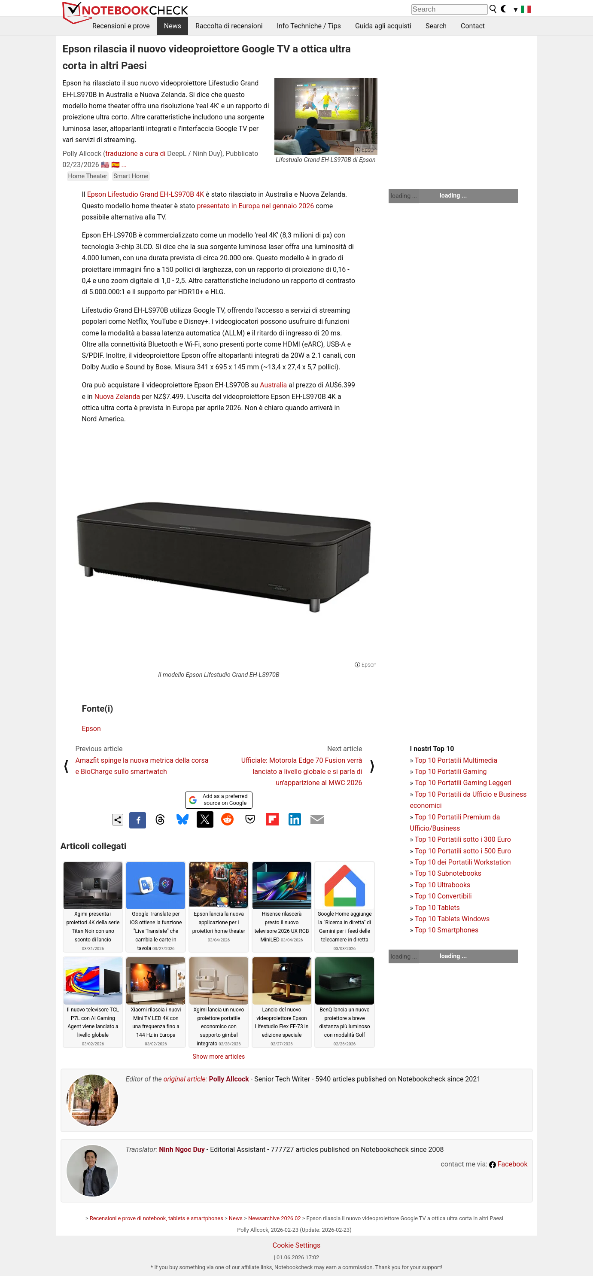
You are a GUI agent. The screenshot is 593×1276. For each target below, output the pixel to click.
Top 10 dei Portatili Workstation (463, 862)
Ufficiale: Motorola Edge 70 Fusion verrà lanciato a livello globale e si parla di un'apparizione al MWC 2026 (301, 771)
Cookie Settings (297, 1245)
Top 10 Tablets (437, 908)
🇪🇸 (115, 165)
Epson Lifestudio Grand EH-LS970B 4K (145, 194)
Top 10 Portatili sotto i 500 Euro (463, 851)
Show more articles (219, 1056)
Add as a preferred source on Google (218, 799)
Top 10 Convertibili (443, 896)
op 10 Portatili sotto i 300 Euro (464, 839)
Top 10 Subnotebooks (448, 873)
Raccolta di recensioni (229, 26)
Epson (91, 729)
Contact (473, 26)
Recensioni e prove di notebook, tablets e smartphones (156, 1218)
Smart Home (130, 176)
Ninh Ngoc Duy (182, 1149)
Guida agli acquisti (383, 26)
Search (436, 26)
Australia (273, 385)
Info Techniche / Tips (309, 26)
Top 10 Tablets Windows (452, 919)
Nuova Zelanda (117, 397)
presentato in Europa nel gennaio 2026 (255, 206)
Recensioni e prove (121, 26)
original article (185, 1079)
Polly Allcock (229, 1079)
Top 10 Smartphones (447, 930)
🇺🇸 (105, 165)
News (172, 26)
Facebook (508, 1164)
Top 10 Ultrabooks (443, 885)
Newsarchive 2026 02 (274, 1218)
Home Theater (87, 176)
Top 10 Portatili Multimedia (456, 760)
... (124, 165)
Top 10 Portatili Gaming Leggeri (463, 783)
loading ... (404, 195)
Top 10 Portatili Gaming (451, 771)
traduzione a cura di (136, 153)
